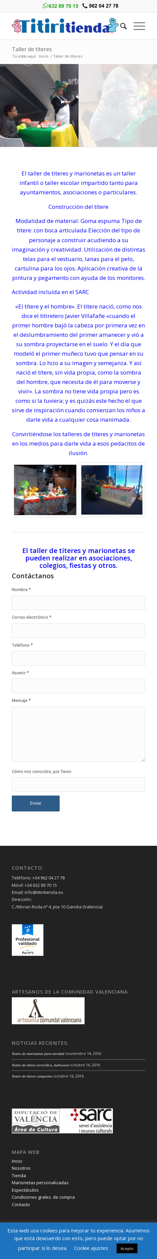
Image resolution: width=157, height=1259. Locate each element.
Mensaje (21, 700)
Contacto (21, 1204)
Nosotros (21, 1168)
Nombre (21, 589)
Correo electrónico (32, 617)
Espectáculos (25, 1190)
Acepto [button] (127, 1248)
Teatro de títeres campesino (32, 1076)
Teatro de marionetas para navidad (38, 1054)
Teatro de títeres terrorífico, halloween (40, 1065)
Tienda (19, 1175)
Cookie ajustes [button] (91, 1248)
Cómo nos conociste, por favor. (42, 771)
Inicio (44, 56)
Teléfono (22, 645)
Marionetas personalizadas (40, 1183)
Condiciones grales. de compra (43, 1197)
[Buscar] (120, 25)
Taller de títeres (32, 49)
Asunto (20, 673)
